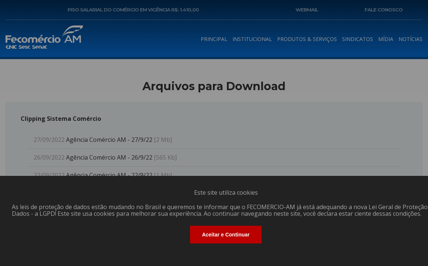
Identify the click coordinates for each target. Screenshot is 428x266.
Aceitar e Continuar (225, 235)
